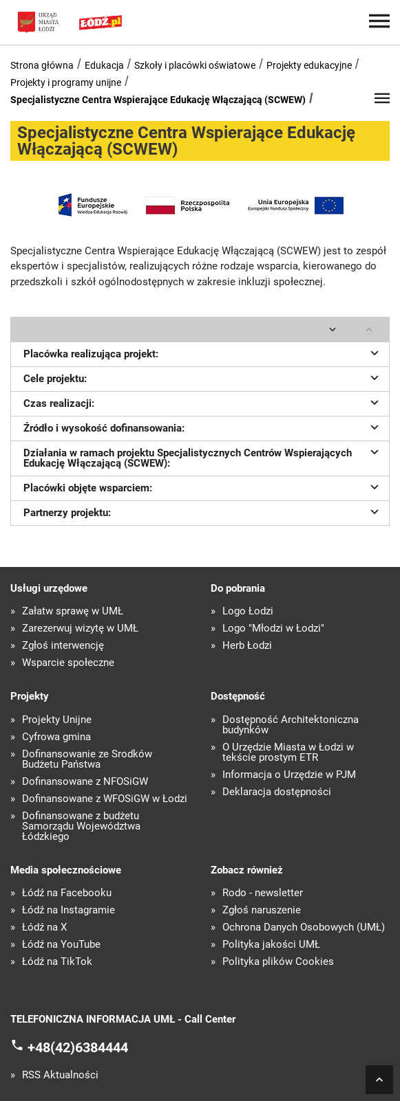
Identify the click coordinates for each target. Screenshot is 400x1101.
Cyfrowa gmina (56, 737)
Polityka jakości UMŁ (271, 944)
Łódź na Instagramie (68, 910)
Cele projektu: (203, 377)
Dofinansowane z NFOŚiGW (85, 782)
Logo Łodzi (247, 611)
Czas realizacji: (203, 402)
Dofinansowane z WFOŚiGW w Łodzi (104, 799)
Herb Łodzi (247, 646)
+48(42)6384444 (78, 1046)
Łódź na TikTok (57, 962)
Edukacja (104, 65)
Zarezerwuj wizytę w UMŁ (80, 628)
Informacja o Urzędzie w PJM (289, 775)
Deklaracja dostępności (276, 792)
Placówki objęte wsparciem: (203, 486)
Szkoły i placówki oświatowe (194, 65)
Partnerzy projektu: (203, 511)
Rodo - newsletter (262, 893)
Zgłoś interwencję (63, 646)
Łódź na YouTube (61, 944)
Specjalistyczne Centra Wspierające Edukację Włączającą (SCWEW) (158, 99)
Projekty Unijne (57, 720)
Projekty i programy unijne (65, 82)
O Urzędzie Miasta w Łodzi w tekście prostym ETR (288, 752)
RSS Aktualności (60, 1075)
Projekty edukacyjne (309, 65)
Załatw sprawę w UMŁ (72, 611)
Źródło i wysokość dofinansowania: (203, 426)
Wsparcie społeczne (68, 663)
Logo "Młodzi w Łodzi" (273, 628)
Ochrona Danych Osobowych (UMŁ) (303, 927)
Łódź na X (44, 927)
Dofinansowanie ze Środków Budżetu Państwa (87, 759)
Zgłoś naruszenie (261, 910)
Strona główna (42, 65)
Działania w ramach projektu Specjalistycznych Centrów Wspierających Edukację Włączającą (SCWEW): (203, 456)
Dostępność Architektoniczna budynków (290, 725)
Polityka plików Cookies (278, 962)
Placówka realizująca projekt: (203, 352)
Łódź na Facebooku (67, 893)
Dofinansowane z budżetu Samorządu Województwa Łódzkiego (81, 826)
